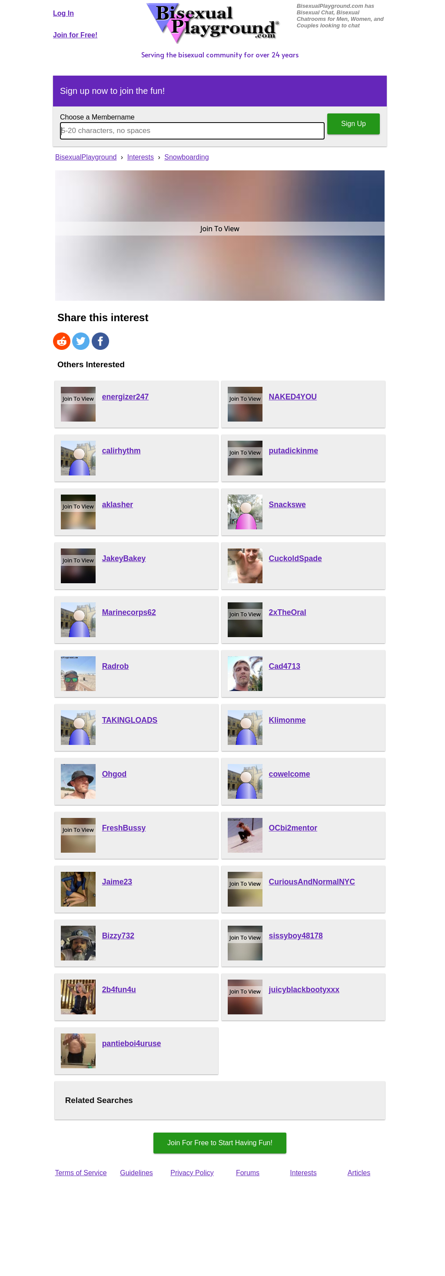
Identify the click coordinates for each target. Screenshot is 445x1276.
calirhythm (121, 450)
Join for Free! (75, 35)
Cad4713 (284, 666)
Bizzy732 (118, 935)
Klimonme (287, 720)
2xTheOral (287, 612)
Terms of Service (80, 1172)
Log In (63, 13)
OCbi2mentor (293, 828)
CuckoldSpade (295, 558)
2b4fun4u (119, 989)
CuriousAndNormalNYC (312, 881)
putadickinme (293, 450)
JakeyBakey (124, 558)
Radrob (115, 666)
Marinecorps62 (129, 612)
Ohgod (114, 774)
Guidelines (136, 1172)
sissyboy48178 (296, 935)
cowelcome (289, 774)
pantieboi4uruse (131, 1043)
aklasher (117, 504)
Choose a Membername (97, 117)
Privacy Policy (192, 1172)
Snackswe (287, 504)
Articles (359, 1172)
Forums (247, 1172)
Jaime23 (117, 881)
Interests (303, 1172)
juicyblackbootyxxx (304, 989)
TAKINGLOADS (130, 720)
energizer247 (125, 396)
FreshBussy (124, 828)
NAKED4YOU (293, 396)
